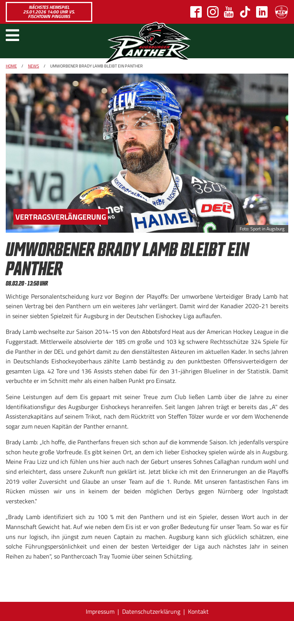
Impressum (100, 611)
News (33, 66)
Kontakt (198, 611)
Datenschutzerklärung (151, 611)
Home (11, 66)
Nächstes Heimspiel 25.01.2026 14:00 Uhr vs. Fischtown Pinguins (49, 11)
